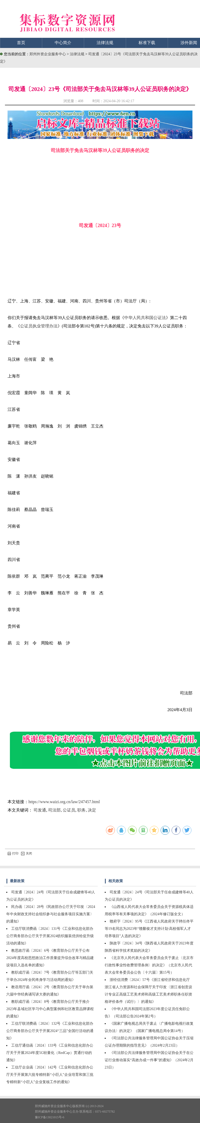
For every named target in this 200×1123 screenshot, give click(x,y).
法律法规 (105, 42)
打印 (13, 853)
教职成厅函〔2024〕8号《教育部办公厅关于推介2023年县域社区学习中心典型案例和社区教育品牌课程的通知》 (50, 1009)
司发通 (40, 810)
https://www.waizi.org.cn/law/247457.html (64, 801)
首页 (21, 42)
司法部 (54, 810)
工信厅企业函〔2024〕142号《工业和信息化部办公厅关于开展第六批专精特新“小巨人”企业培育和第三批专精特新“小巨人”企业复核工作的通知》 (49, 1074)
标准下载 (147, 42)
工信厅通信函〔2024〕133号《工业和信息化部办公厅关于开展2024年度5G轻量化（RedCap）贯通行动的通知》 (49, 1052)
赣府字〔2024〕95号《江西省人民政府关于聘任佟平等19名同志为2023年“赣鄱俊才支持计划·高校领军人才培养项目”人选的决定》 (149, 928)
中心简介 (63, 42)
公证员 (69, 810)
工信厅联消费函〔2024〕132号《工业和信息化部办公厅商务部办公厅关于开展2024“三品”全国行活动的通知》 (49, 1031)
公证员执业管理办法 (39, 326)
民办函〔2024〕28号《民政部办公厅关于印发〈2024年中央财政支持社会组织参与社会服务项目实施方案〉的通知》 (50, 914)
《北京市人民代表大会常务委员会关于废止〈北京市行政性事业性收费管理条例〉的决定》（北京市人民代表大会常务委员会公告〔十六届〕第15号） (149, 965)
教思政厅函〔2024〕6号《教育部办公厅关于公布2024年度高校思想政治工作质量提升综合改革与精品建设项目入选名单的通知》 (50, 958)
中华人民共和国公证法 (145, 317)
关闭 (26, 853)
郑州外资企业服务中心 (47, 54)
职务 (81, 810)
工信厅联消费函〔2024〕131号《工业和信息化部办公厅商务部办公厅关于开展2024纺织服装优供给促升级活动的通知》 (50, 936)
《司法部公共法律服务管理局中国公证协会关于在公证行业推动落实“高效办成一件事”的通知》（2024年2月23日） (149, 1060)
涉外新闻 (188, 42)
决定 (92, 810)
